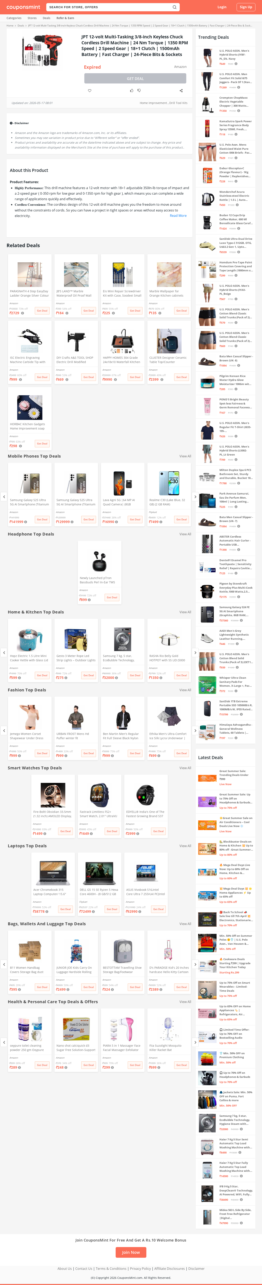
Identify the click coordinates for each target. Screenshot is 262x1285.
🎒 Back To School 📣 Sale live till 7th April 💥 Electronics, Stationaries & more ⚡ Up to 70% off (235, 916)
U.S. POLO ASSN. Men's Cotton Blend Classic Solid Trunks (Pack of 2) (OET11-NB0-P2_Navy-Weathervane (234, 337)
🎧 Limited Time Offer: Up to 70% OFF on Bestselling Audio (234, 1033)
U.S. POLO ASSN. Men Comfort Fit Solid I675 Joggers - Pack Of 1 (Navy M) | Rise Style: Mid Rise (235, 78)
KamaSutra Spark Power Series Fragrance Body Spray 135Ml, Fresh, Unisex (235, 125)
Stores (32, 18)
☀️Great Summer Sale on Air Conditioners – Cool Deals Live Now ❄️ (236, 822)
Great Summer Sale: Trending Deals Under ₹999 (233, 775)
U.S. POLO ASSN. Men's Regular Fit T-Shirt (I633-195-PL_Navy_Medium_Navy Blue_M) (235, 427)
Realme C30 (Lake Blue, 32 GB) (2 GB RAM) (167, 502)
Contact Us (83, 1268)
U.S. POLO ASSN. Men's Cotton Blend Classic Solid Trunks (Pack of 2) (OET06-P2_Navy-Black (234, 313)
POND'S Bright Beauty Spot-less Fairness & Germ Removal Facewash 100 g (236, 403)
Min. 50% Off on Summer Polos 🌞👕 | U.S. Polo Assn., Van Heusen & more (235, 940)
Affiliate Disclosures (169, 1268)
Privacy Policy (140, 1268)
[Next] (195, 496)
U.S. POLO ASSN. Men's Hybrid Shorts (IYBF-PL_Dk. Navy (234, 55)
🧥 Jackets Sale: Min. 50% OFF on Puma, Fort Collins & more (235, 1096)
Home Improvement (153, 103)
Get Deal (135, 78)
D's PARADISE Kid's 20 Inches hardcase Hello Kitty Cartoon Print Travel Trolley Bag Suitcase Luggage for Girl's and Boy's (169, 970)
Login (222, 7)
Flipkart (153, 512)
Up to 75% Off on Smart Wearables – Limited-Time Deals (234, 987)
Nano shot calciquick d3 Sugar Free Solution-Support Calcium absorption (75, 1048)
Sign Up (246, 7)
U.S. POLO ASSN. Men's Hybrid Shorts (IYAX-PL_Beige (234, 290)
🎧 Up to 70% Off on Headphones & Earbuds (234, 1075)
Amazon (180, 66)
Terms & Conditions (111, 1268)
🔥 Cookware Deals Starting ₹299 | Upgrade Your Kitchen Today (235, 963)
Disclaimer (196, 1268)
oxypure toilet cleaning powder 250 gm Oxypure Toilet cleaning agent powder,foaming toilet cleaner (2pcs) (27, 1048)
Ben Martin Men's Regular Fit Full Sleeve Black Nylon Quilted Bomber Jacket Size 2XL (121, 736)
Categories (14, 18)
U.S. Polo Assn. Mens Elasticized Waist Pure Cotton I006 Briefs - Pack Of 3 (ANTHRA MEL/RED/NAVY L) (235, 149)
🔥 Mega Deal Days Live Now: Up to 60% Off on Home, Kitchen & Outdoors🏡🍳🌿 (234, 869)
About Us (65, 1268)
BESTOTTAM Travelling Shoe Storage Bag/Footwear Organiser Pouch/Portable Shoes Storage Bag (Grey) (122, 970)
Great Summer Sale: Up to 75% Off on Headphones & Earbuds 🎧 (234, 799)
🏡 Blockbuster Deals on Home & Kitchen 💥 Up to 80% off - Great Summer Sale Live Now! (236, 846)
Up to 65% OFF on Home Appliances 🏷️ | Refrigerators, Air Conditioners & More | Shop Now (235, 1010)
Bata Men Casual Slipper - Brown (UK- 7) (236, 519)
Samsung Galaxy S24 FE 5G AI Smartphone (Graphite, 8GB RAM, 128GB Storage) (234, 611)
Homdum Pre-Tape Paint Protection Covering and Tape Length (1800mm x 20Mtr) (235, 266)
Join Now (131, 1252)
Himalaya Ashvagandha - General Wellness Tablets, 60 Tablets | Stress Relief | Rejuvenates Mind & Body (235, 729)
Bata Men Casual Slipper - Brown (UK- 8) (236, 358)
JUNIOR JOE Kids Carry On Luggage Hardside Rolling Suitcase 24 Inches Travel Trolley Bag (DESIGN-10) (74, 970)
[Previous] (3, 496)
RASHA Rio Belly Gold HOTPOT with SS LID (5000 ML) (167, 658)
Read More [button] (178, 215)
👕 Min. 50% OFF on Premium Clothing (232, 1055)
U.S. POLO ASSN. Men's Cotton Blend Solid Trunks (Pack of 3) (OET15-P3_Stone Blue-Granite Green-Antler (236, 658)
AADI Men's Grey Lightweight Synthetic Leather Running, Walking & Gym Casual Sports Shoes (234, 635)
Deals (46, 18)
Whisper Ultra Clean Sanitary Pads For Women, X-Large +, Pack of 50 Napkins (235, 682)
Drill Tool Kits (178, 103)
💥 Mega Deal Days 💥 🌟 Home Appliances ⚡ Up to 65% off (235, 892)
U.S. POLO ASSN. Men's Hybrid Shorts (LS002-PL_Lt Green (234, 450)
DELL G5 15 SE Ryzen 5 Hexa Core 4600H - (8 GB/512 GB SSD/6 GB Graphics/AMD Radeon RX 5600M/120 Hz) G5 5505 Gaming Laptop (99, 892)
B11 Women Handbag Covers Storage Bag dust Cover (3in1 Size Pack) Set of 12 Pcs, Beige (29, 970)
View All (185, 456)
